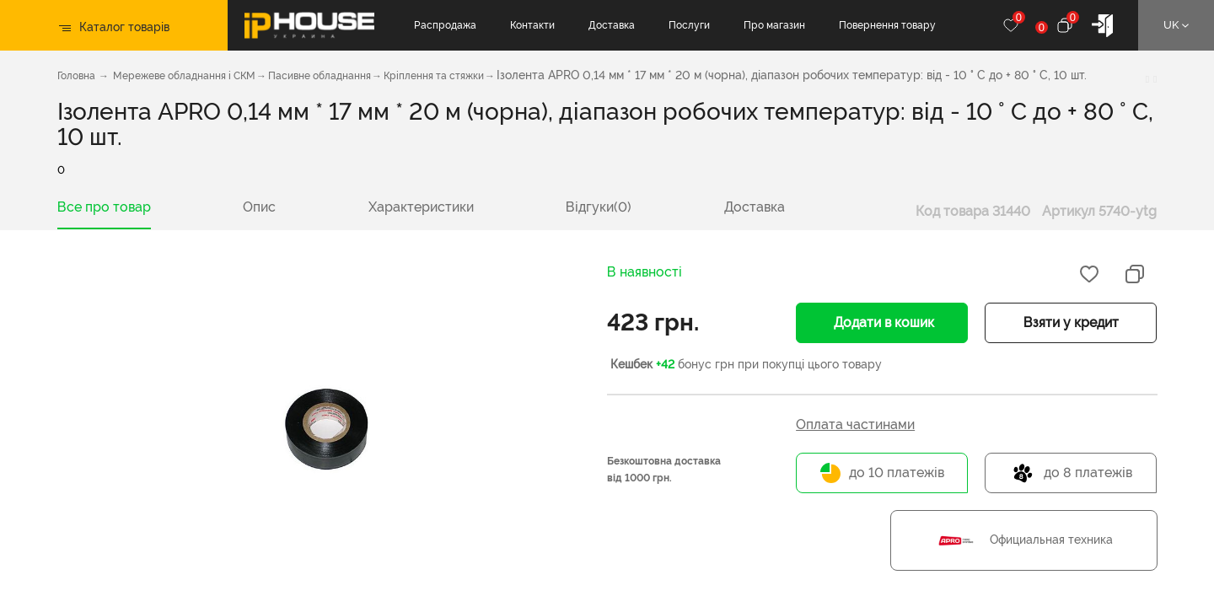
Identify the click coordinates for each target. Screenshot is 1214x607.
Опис (259, 207)
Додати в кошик (882, 322)
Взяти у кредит (1071, 322)
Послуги (689, 25)
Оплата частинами (855, 424)
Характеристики (421, 207)
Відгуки (598, 207)
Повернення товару (887, 25)
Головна (76, 76)
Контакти (532, 25)
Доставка (611, 25)
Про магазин (774, 25)
